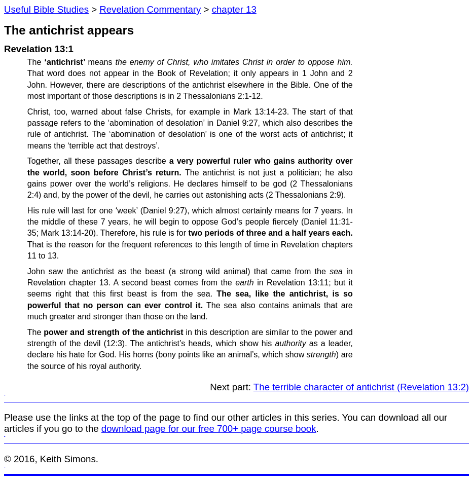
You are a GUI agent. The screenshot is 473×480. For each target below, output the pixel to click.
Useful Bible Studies (46, 9)
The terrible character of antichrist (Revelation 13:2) (361, 387)
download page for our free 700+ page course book (208, 428)
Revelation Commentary (150, 9)
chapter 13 (234, 9)
